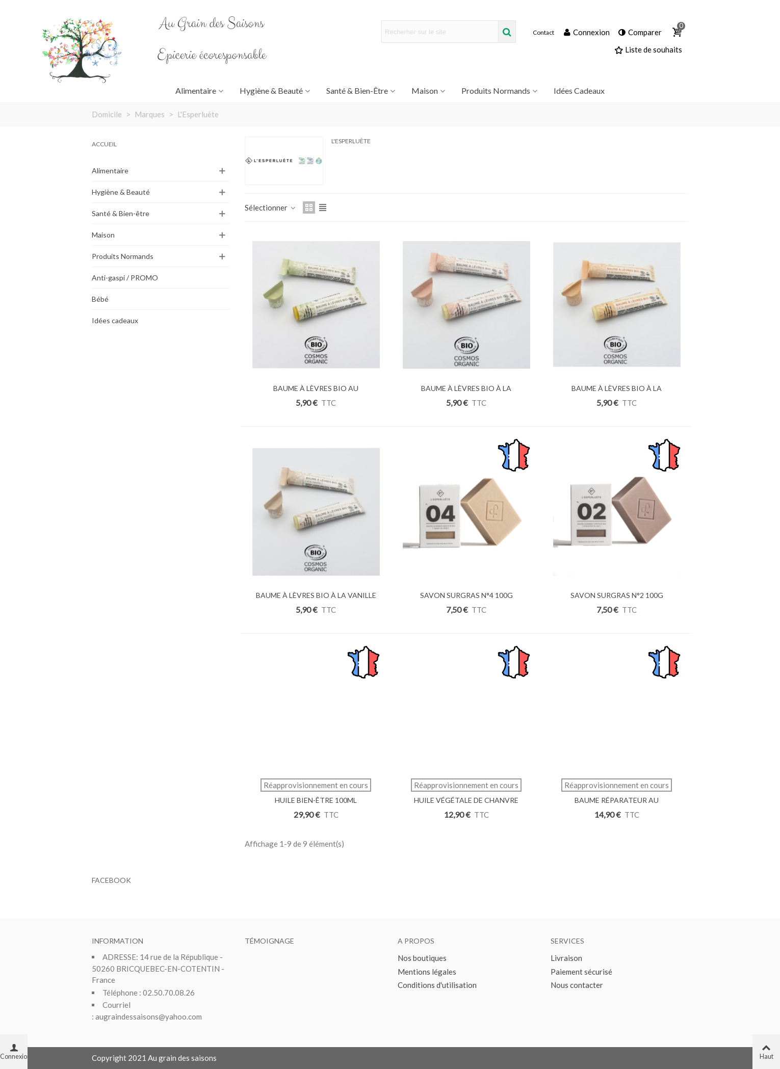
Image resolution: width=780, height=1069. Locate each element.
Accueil (104, 144)
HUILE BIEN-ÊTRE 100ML (316, 800)
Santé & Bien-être (357, 90)
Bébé (100, 299)
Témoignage (269, 940)
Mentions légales (427, 971)
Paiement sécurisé (581, 971)
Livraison (566, 957)
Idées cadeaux (115, 320)
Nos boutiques (422, 957)
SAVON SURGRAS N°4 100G (466, 595)
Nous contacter (577, 984)
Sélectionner (271, 207)
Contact (543, 32)
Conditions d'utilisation (437, 984)
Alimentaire (195, 90)
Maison (424, 90)
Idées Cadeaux (579, 90)
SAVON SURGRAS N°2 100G (616, 595)
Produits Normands (495, 90)
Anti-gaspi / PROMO (125, 277)
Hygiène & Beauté (271, 90)
